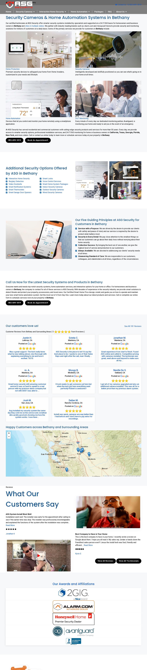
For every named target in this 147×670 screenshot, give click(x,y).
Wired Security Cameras (52, 192)
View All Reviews (105, 561)
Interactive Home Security (51, 12)
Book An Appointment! (38, 140)
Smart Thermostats (16, 190)
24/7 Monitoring (81, 118)
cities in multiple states (34, 26)
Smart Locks (48, 178)
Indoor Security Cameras (53, 187)
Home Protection (13, 69)
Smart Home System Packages (55, 184)
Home (8, 12)
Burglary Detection (16, 181)
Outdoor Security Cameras (53, 190)
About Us (120, 12)
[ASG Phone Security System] (39, 555)
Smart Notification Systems (20, 187)
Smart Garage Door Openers (20, 192)
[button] (78, 450)
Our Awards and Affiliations (73, 584)
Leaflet (105, 475)
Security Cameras (24, 12)
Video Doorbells (15, 184)
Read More (10, 525)
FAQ (110, 12)
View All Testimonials (129, 561)
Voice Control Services (52, 181)
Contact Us (120, 5)
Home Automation (79, 12)
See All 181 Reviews (132, 326)
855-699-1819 (134, 5)
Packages (98, 12)
